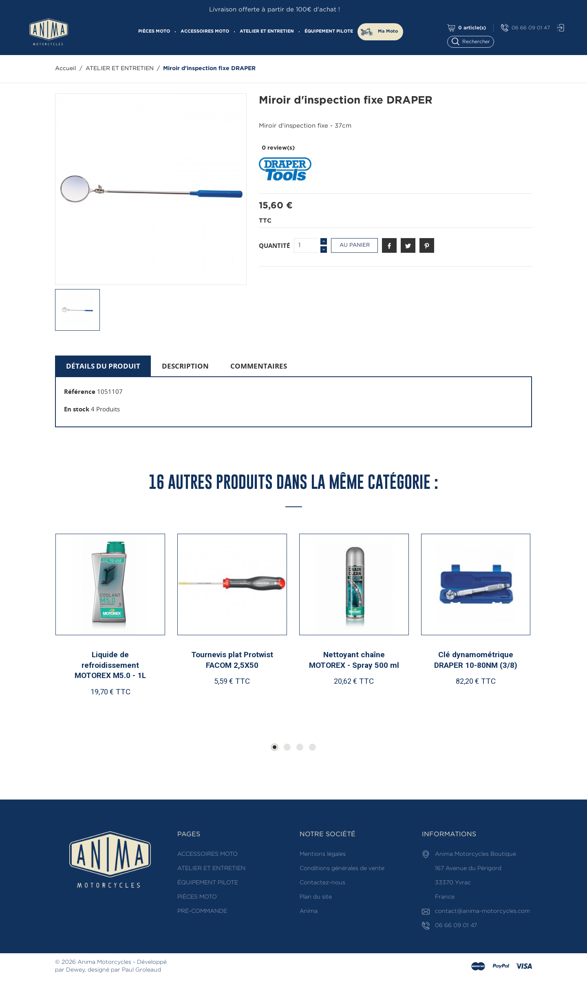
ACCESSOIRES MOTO (205, 31)
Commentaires (258, 366)
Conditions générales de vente (342, 868)
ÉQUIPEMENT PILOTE (329, 31)
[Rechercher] (474, 41)
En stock (76, 409)
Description (185, 366)
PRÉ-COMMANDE (202, 911)
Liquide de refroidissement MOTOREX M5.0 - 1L (110, 665)
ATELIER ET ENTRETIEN (267, 31)
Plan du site (316, 897)
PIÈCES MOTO (154, 31)
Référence (79, 391)
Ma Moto (388, 31)
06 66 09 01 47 (525, 28)
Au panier (355, 245)
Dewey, (76, 970)
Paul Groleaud (141, 970)
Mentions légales (323, 854)
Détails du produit (103, 366)
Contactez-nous (322, 882)
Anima (309, 911)
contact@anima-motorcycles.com (482, 911)
